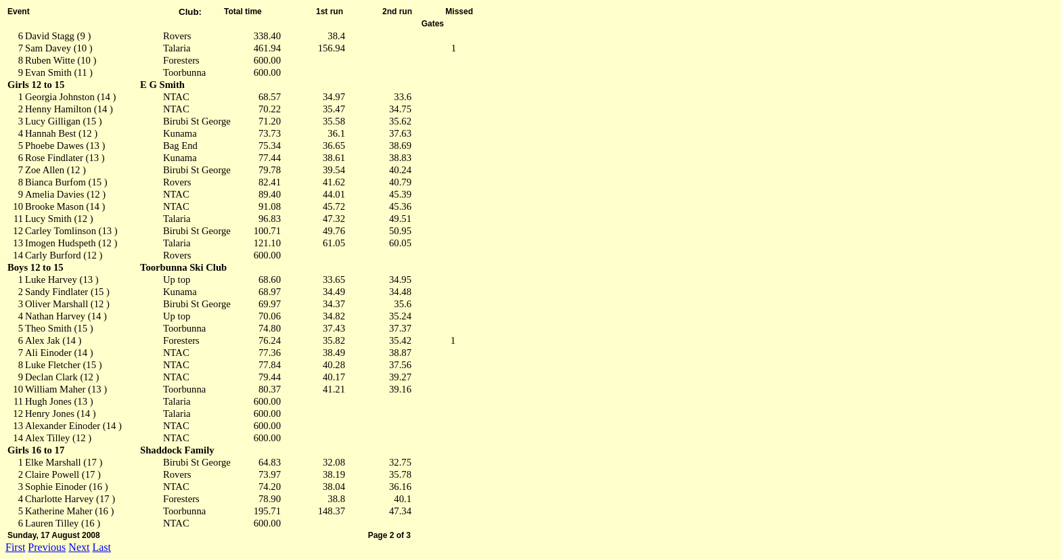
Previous (47, 547)
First (15, 547)
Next (78, 547)
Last (101, 547)
